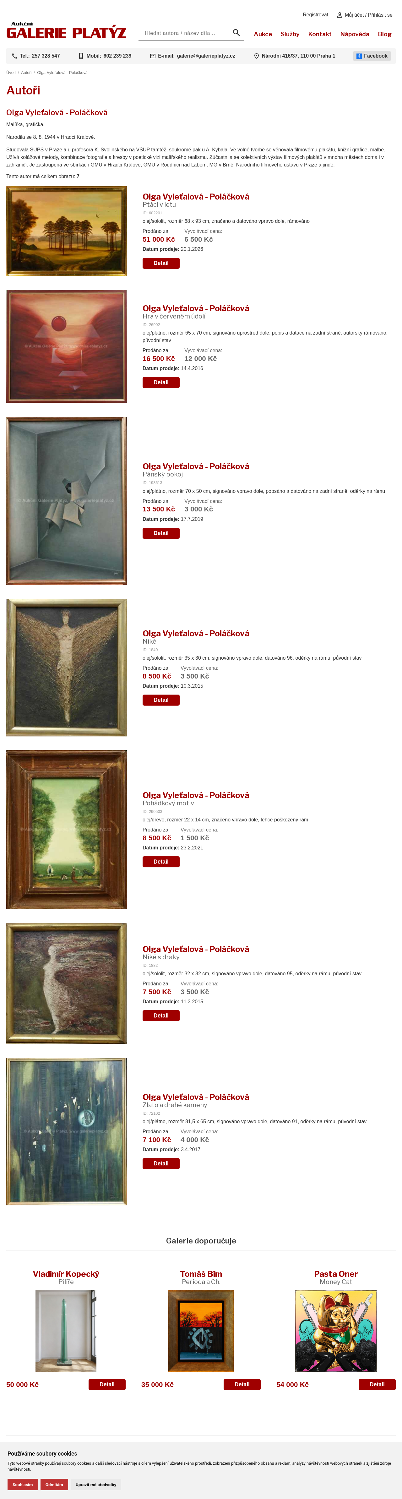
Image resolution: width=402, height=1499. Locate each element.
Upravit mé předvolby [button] (96, 1484)
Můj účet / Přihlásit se (364, 15)
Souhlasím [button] (23, 1484)
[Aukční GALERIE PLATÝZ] (66, 36)
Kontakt (320, 34)
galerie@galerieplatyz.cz (206, 56)
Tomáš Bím (201, 1277)
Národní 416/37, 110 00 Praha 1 (298, 56)
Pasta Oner (336, 1277)
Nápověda (354, 34)
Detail (161, 263)
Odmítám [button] (54, 1484)
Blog (385, 34)
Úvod (11, 72)
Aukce (263, 34)
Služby (290, 34)
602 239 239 (117, 56)
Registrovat (315, 14)
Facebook (372, 56)
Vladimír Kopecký (66, 1277)
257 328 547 (46, 56)
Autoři (26, 72)
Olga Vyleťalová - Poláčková (62, 72)
